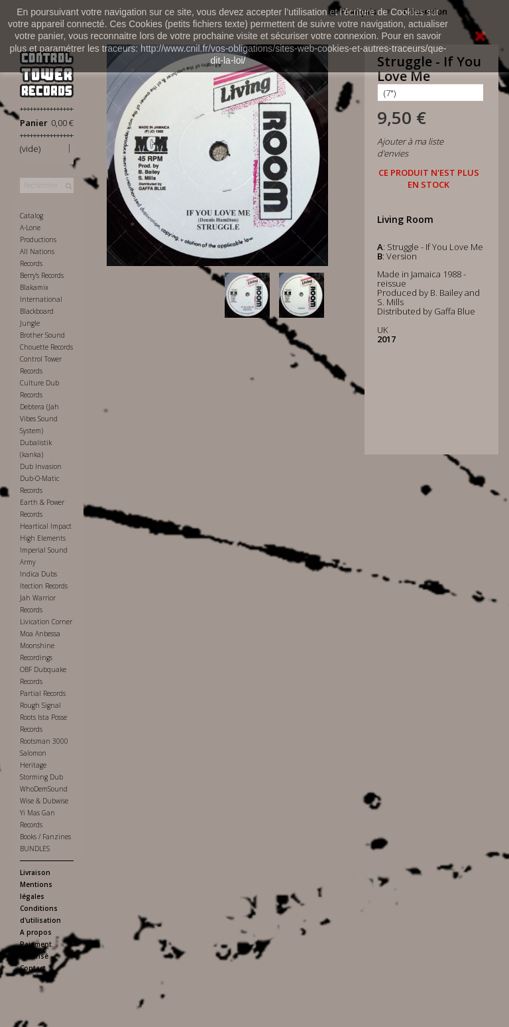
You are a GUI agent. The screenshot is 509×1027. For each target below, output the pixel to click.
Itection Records (44, 585)
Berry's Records (42, 275)
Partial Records (43, 693)
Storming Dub (41, 777)
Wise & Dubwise (44, 800)
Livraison (35, 872)
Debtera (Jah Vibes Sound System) (39, 418)
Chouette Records (46, 347)
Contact (33, 968)
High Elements (43, 538)
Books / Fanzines (45, 836)
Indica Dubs (38, 574)
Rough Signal (40, 705)
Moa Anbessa (40, 633)
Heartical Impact (46, 526)
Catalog (31, 215)
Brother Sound (42, 335)
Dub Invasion (41, 466)
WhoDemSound (44, 788)
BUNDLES (35, 848)
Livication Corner (46, 621)
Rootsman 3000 (44, 741)
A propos (36, 932)
